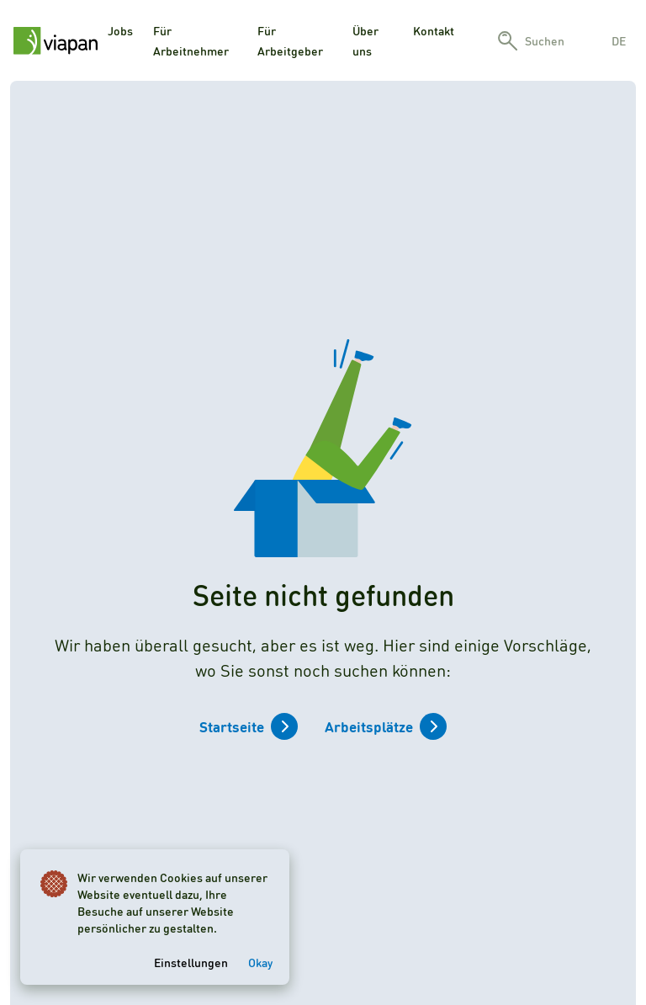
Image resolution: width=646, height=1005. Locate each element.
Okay (260, 962)
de (619, 40)
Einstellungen (191, 962)
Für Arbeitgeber (290, 40)
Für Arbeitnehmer (191, 40)
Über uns (365, 40)
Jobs (120, 30)
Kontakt (433, 30)
